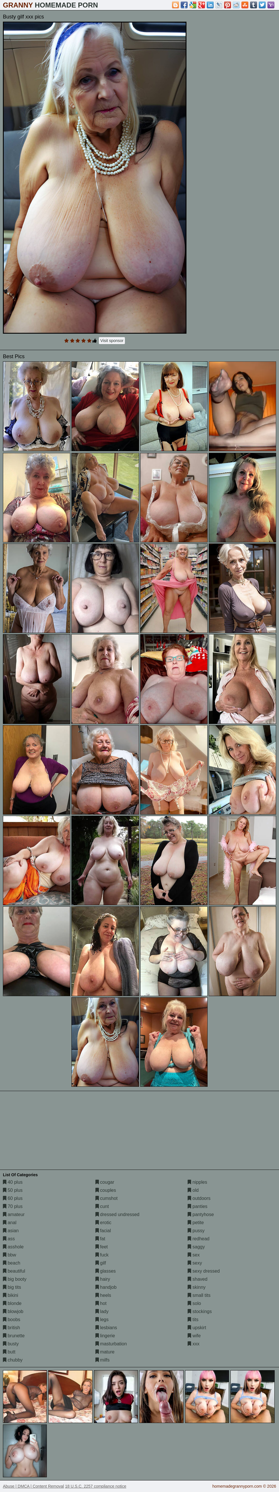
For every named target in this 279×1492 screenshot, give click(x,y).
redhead (198, 1238)
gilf (100, 1263)
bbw (9, 1254)
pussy (196, 1230)
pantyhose (201, 1214)
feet (101, 1246)
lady (102, 1311)
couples (105, 1190)
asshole (13, 1246)
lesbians (106, 1327)
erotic (103, 1222)
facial (103, 1230)
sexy (195, 1263)
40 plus (13, 1182)
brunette (14, 1335)
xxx (193, 1343)
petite (196, 1222)
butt (9, 1351)
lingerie (105, 1335)
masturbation (111, 1343)
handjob (106, 1287)
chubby (13, 1359)
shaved (197, 1279)
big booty (14, 1279)
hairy (102, 1279)
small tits (199, 1295)
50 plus (13, 1190)
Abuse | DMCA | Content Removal (33, 1486)
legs (102, 1319)
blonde (12, 1303)
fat (100, 1238)
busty (11, 1343)
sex (193, 1254)
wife (194, 1335)
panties (197, 1206)
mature (104, 1351)
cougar (104, 1182)
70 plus (13, 1206)
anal (9, 1222)
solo (194, 1303)
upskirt (197, 1327)
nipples (197, 1182)
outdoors (199, 1198)
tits (193, 1319)
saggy (196, 1246)
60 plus (13, 1198)
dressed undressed (117, 1214)
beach (11, 1263)
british (11, 1327)
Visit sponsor (111, 340)
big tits (12, 1287)
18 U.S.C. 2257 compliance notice (95, 1486)
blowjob (13, 1311)
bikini (10, 1295)
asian (11, 1230)
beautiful (14, 1271)
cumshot (106, 1198)
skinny (197, 1287)
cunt (102, 1206)
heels (103, 1295)
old (193, 1190)
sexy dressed (204, 1271)
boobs (11, 1319)
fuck (102, 1254)
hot (101, 1303)
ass (9, 1238)
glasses (105, 1271)
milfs (102, 1359)
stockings (200, 1311)
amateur (14, 1214)
